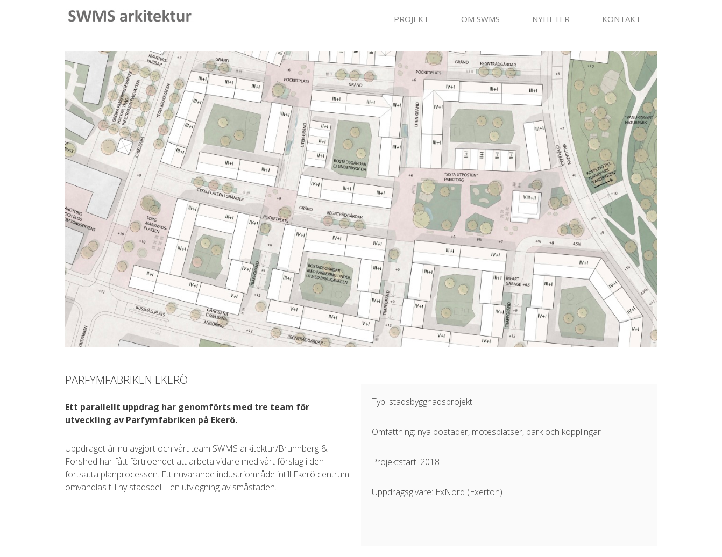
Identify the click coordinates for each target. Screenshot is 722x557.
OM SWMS (480, 18)
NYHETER (551, 18)
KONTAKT (621, 18)
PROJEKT (411, 18)
